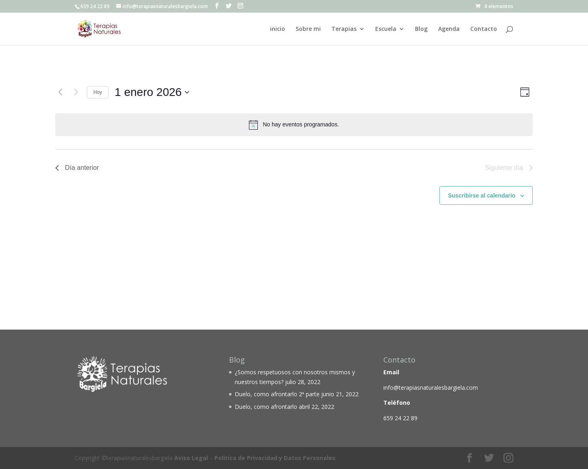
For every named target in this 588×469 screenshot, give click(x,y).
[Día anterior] (60, 92)
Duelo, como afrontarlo (266, 406)
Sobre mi (308, 29)
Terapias (344, 29)
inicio (277, 29)
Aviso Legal (191, 458)
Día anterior (77, 167)
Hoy (97, 92)
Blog (421, 29)
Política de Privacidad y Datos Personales (274, 458)
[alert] (294, 124)
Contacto (483, 29)
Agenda (449, 29)
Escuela (385, 29)
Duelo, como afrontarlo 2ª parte (277, 394)
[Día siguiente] (76, 92)
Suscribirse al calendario (481, 195)
